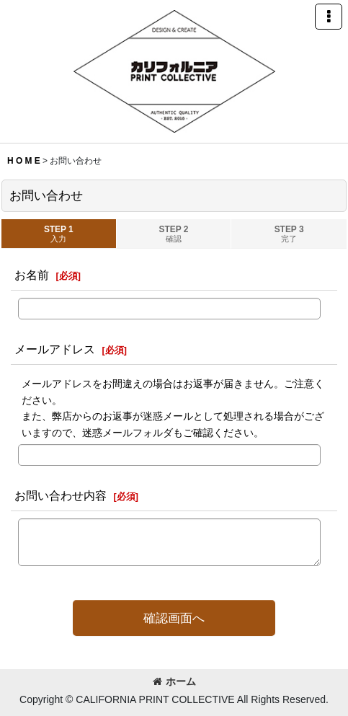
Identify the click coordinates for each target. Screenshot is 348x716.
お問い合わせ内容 (60, 495)
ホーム (174, 681)
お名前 (31, 274)
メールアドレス (54, 348)
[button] (328, 17)
